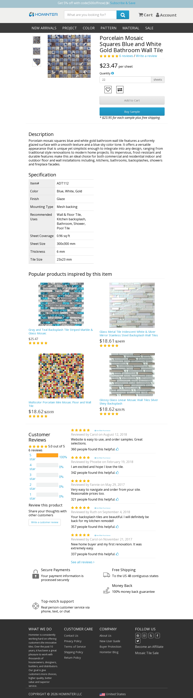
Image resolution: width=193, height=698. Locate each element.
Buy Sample (132, 111)
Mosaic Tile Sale (147, 653)
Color (89, 28)
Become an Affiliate (149, 647)
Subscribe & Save (122, 3)
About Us (105, 635)
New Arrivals (44, 28)
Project (69, 28)
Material (130, 28)
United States (113, 694)
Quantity (105, 73)
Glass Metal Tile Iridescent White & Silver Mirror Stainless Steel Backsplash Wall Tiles (129, 333)
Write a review (146, 56)
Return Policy (72, 657)
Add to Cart (132, 100)
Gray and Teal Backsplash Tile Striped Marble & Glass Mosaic (61, 331)
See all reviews (82, 562)
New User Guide (110, 641)
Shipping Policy (73, 652)
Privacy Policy (72, 641)
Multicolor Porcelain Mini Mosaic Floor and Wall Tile (60, 404)
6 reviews (126, 56)
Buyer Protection (110, 646)
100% (63, 457)
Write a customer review (44, 522)
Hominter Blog (109, 652)
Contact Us (71, 635)
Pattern (109, 28)
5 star (32, 457)
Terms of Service (75, 646)
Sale (149, 28)
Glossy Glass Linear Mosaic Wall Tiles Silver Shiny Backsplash (129, 401)
